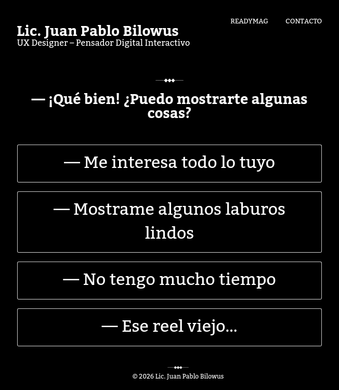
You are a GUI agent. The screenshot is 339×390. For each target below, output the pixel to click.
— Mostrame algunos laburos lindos (169, 221)
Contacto (303, 20)
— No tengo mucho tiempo (169, 279)
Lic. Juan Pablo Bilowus (98, 32)
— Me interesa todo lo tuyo (169, 162)
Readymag (249, 20)
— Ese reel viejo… (170, 326)
